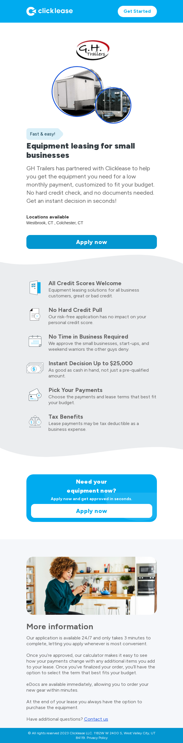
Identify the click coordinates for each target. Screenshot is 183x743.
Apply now (91, 241)
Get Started (137, 11)
